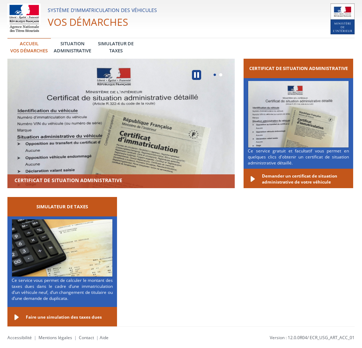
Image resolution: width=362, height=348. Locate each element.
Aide (104, 338)
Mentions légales (55, 338)
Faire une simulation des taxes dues (64, 317)
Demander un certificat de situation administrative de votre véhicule (299, 179)
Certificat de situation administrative (68, 180)
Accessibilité (19, 338)
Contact (86, 338)
